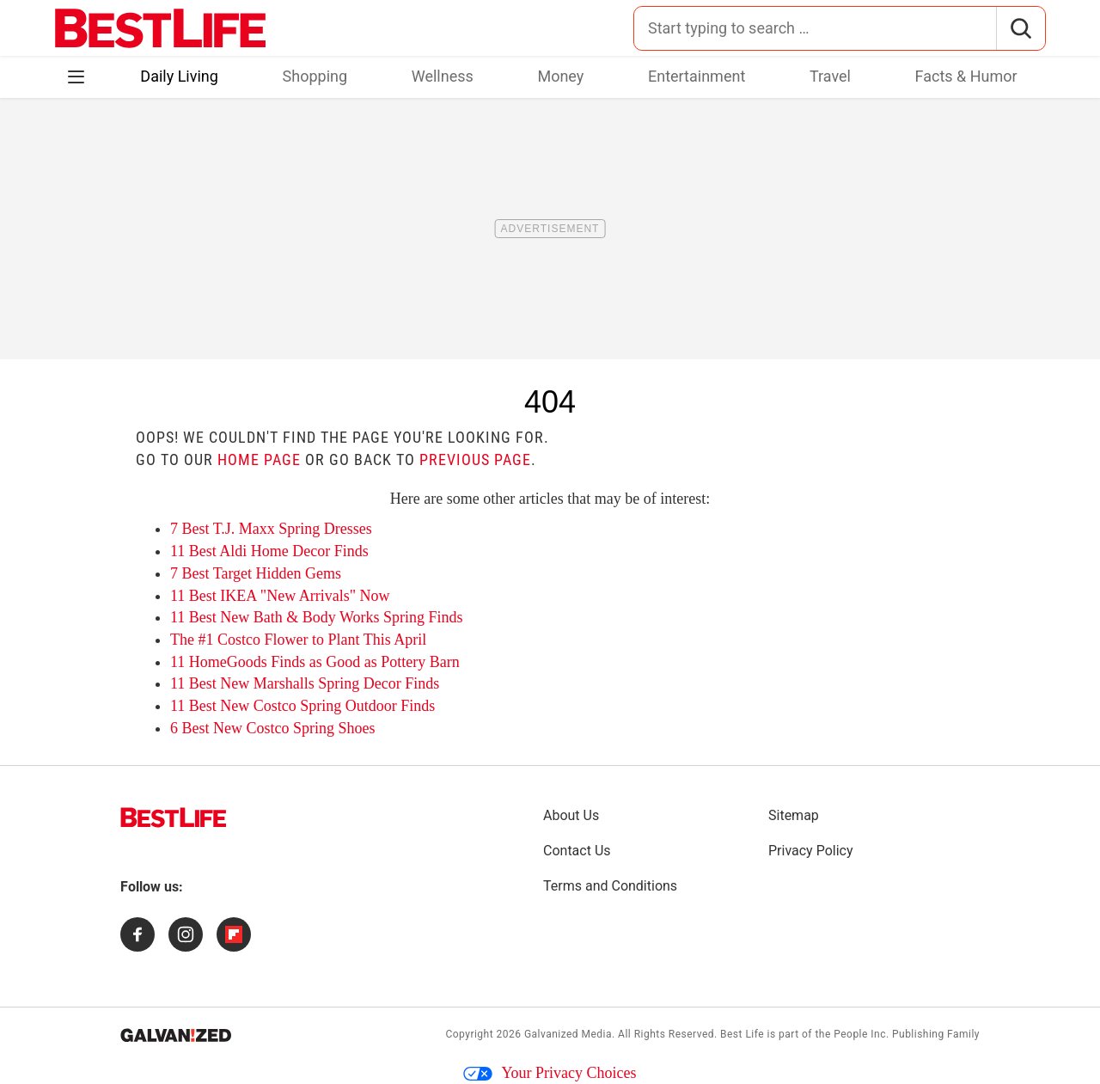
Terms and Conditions (610, 886)
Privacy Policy (810, 850)
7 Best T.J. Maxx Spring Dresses (271, 528)
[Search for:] (815, 28)
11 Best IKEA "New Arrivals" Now (280, 595)
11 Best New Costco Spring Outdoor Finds (302, 705)
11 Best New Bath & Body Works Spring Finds (316, 617)
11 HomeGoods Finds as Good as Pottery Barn (315, 662)
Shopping (315, 76)
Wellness (443, 76)
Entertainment (696, 76)
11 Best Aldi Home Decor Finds (269, 551)
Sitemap (793, 815)
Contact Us (577, 850)
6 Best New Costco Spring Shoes (273, 728)
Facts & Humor (966, 76)
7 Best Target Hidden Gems (255, 573)
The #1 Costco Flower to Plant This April (298, 639)
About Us (571, 815)
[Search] (1020, 28)
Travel (830, 76)
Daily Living (179, 76)
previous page (475, 459)
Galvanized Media (568, 1034)
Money (560, 76)
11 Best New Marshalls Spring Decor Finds (304, 683)
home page (259, 459)
